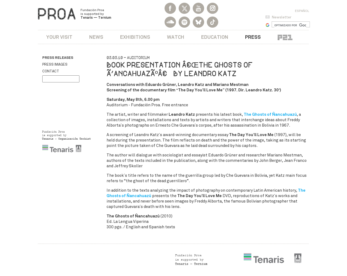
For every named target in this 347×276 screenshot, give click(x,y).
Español (302, 11)
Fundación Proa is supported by (96, 14)
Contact (50, 71)
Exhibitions (135, 37)
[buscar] (290, 25)
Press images (55, 64)
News (96, 37)
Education (214, 37)
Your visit (59, 37)
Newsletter (281, 17)
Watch (175, 37)
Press (253, 37)
